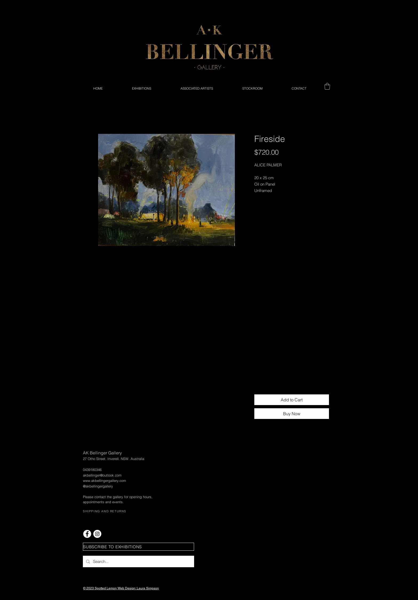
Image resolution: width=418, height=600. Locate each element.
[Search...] (138, 561)
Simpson (152, 588)
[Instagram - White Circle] (97, 534)
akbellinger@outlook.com (102, 475)
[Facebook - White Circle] (87, 534)
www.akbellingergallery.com (104, 480)
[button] (327, 86)
